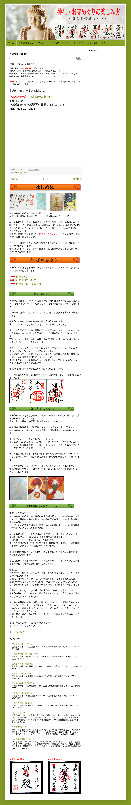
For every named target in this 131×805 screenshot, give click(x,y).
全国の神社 (43, 43)
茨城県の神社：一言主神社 (23, 644)
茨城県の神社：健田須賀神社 (24, 683)
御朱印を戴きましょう (29, 283)
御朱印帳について (26, 280)
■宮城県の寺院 (21, 173)
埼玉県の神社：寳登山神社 (23, 693)
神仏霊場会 (92, 43)
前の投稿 (77, 179)
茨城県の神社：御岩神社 (22, 664)
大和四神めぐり (18, 713)
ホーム (11, 43)
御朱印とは (22, 276)
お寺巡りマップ (60, 43)
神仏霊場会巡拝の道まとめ (23, 739)
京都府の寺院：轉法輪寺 (22, 703)
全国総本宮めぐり (19, 727)
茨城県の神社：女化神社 (22, 673)
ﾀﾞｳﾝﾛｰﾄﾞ (106, 43)
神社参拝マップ (26, 43)
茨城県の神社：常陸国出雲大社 (25, 654)
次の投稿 (14, 179)
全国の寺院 (77, 43)
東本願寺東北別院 (40, 96)
